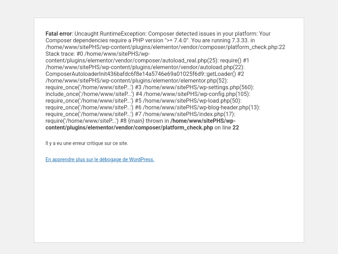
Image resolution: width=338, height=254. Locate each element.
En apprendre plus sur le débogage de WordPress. (100, 159)
